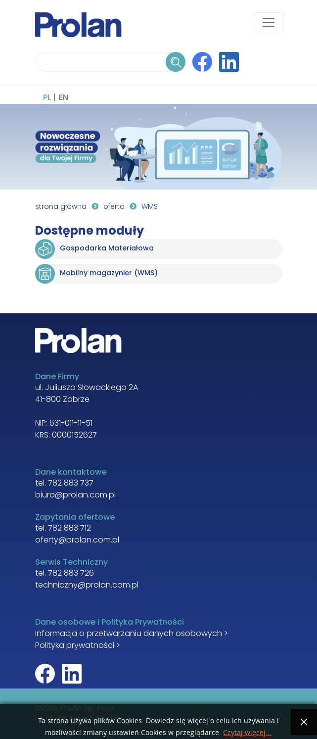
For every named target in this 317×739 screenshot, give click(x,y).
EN (63, 98)
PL (47, 98)
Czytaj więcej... (247, 733)
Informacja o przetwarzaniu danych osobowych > (131, 634)
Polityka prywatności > (77, 646)
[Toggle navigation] (268, 22)
